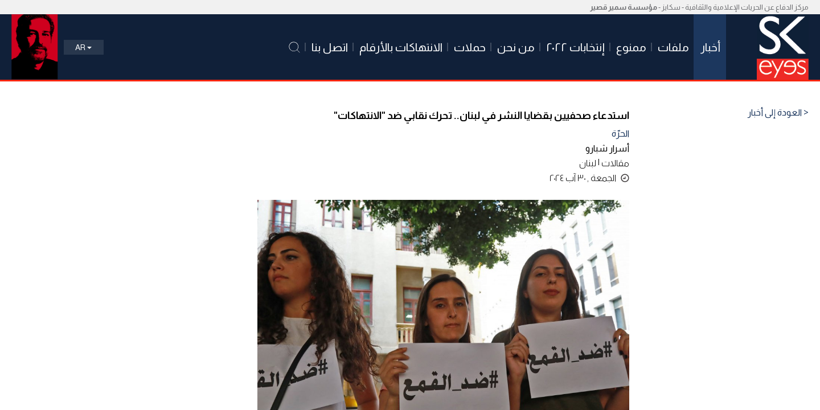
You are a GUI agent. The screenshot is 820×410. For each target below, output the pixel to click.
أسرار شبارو (607, 148)
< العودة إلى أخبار (778, 112)
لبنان (587, 163)
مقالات (615, 163)
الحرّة (620, 133)
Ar (83, 47)
